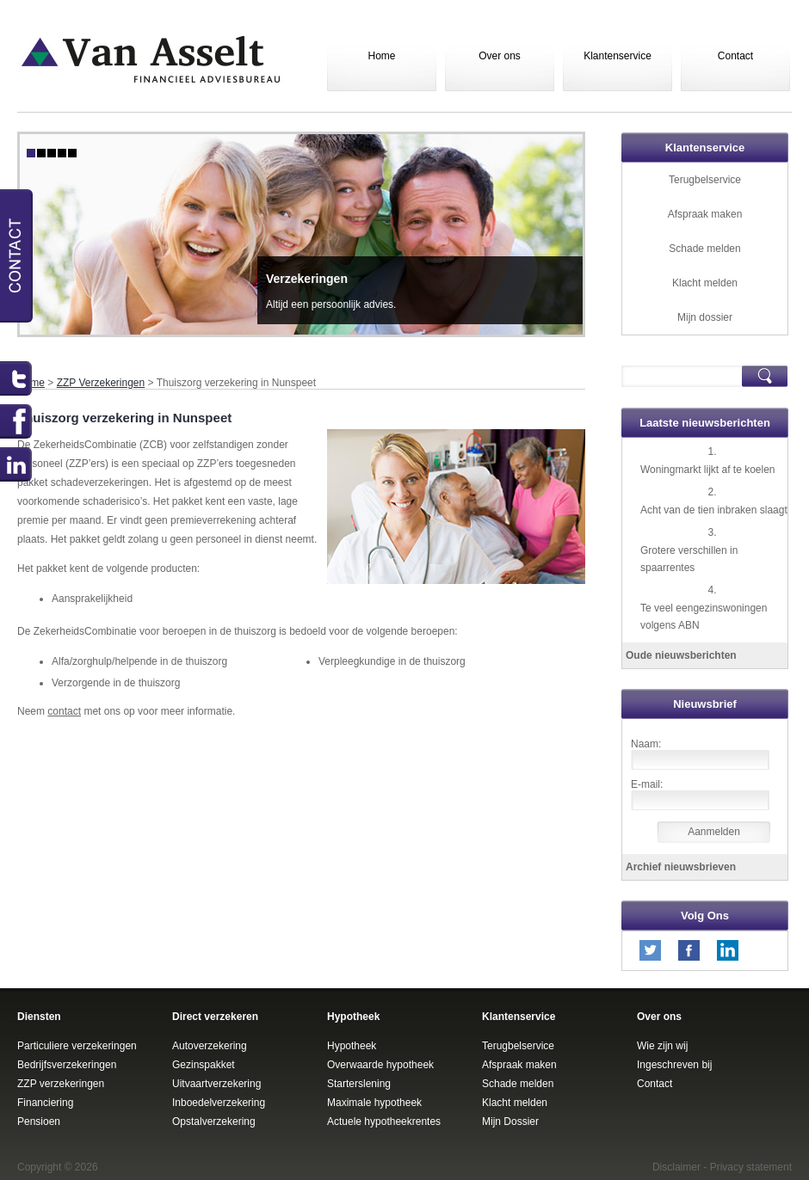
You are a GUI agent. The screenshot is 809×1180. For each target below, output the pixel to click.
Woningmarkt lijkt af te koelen (707, 470)
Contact (735, 56)
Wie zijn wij (662, 1046)
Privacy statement (751, 1167)
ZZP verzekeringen (60, 1084)
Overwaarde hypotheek (380, 1065)
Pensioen (38, 1121)
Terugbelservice (705, 180)
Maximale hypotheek (374, 1103)
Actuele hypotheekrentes (384, 1121)
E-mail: (647, 784)
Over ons (500, 56)
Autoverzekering (209, 1046)
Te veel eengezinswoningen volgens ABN (703, 616)
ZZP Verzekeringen (101, 383)
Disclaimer (676, 1167)
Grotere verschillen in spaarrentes (689, 559)
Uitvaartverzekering (216, 1084)
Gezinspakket (203, 1065)
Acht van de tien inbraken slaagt (713, 510)
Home (381, 56)
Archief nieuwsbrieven (681, 867)
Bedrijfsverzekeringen (66, 1065)
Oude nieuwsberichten (681, 655)
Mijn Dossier (510, 1121)
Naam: (646, 744)
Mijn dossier (704, 317)
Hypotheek (351, 1046)
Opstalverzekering (214, 1121)
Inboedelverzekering (218, 1103)
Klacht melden (705, 283)
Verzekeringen (307, 279)
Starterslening (359, 1084)
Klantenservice (618, 56)
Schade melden (704, 249)
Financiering (45, 1103)
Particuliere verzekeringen (77, 1046)
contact (64, 711)
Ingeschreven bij (674, 1065)
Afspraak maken (705, 214)
